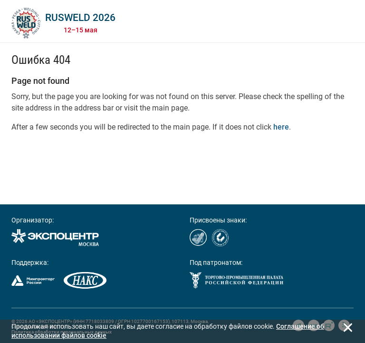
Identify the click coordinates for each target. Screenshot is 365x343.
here (281, 126)
